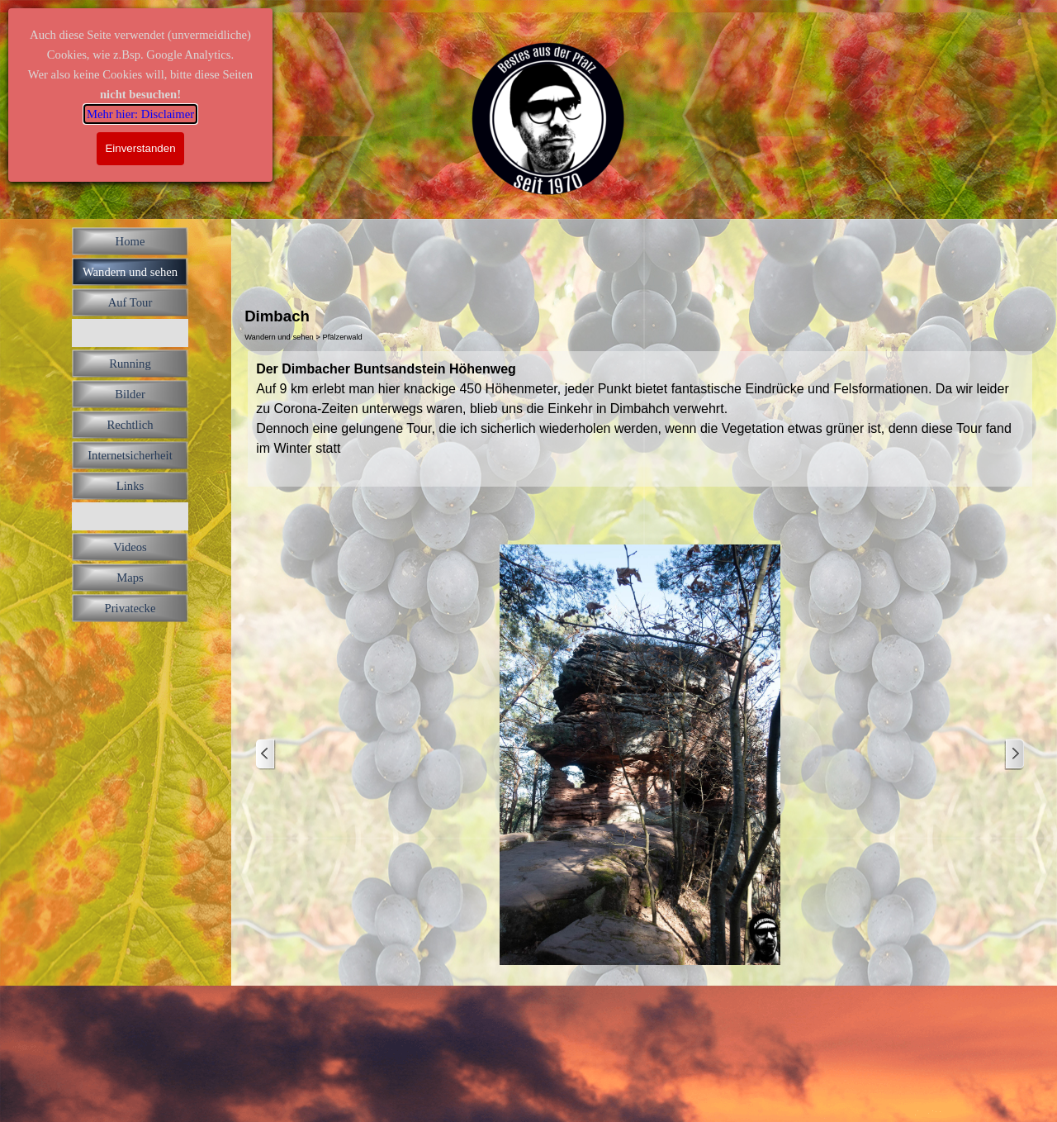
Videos (130, 547)
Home (130, 241)
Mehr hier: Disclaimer (140, 114)
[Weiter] (1014, 754)
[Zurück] (266, 754)
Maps (130, 577)
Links (130, 485)
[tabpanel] (640, 418)
